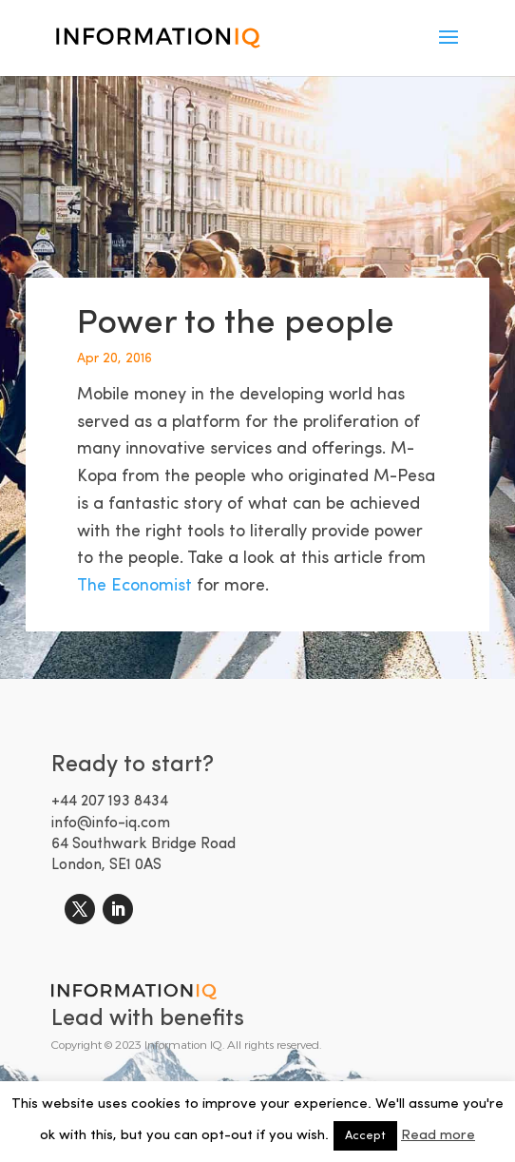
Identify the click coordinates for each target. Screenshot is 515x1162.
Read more (438, 1136)
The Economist (137, 585)
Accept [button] (365, 1136)
